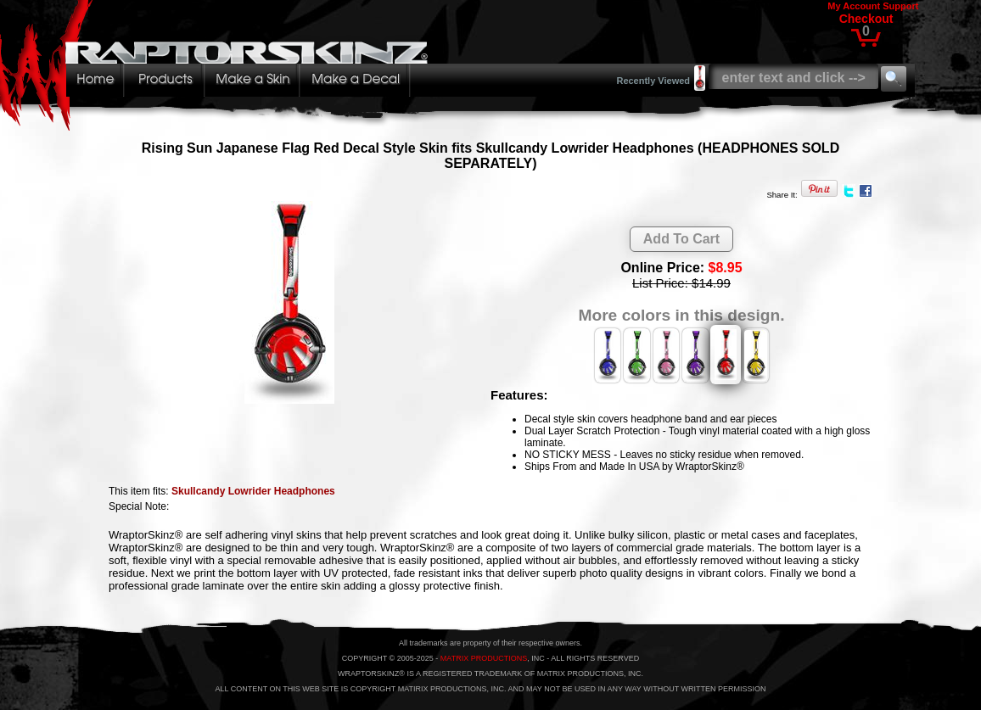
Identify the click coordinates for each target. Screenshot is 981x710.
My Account (853, 6)
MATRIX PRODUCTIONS (483, 658)
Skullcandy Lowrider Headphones (253, 491)
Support (900, 6)
